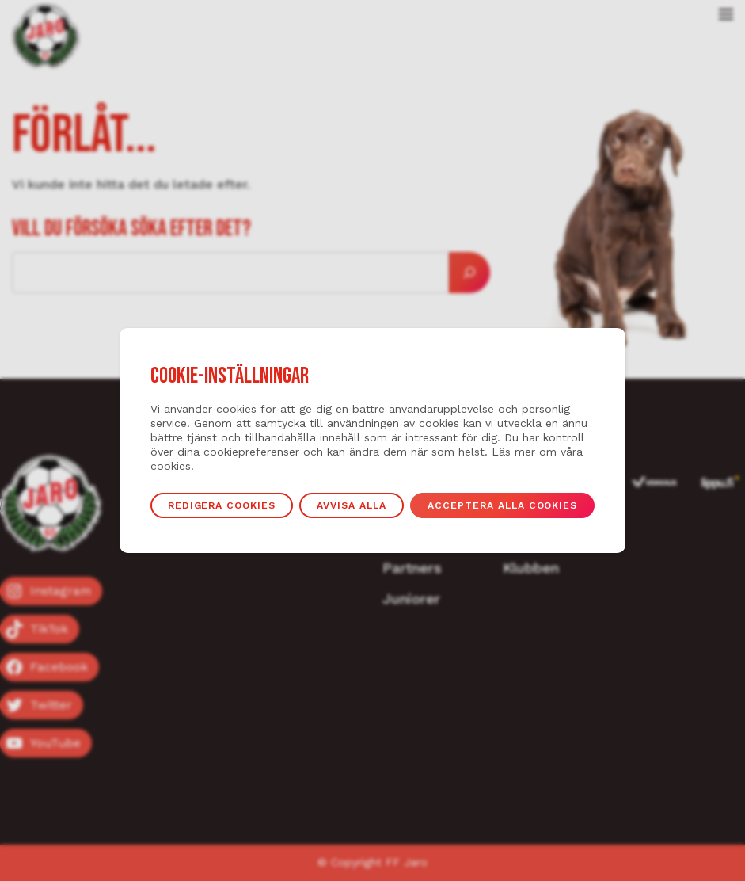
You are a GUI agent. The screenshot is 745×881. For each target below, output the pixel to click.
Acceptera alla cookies (503, 505)
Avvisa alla (351, 505)
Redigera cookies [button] (222, 505)
